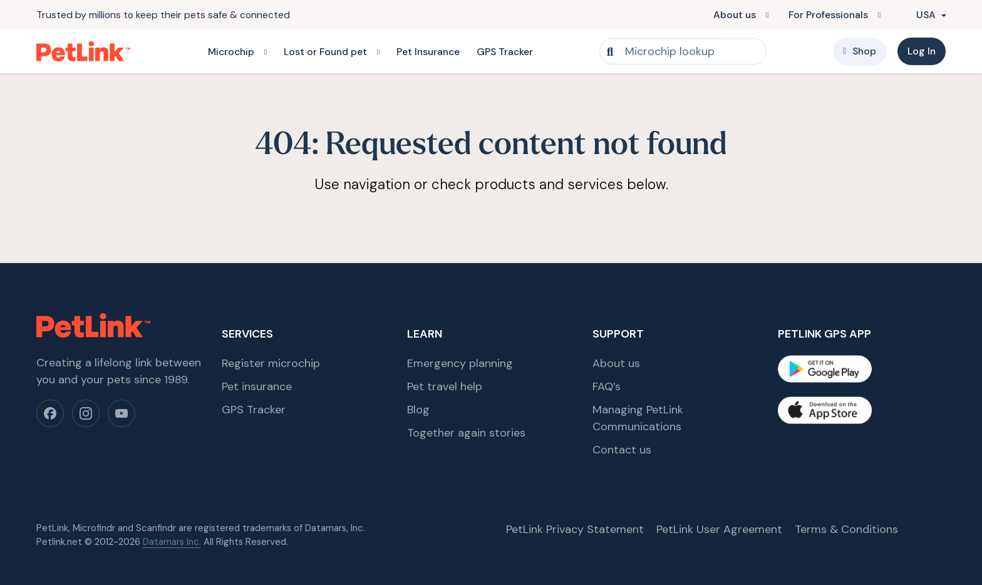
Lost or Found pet (325, 51)
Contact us (621, 449)
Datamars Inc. (172, 542)
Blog (418, 409)
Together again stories (466, 432)
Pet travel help (444, 386)
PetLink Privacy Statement (575, 529)
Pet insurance (257, 386)
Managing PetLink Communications (637, 418)
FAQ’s (606, 386)
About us (734, 14)
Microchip (231, 51)
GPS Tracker (505, 51)
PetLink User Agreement (719, 529)
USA (919, 14)
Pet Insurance (428, 51)
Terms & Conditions (846, 529)
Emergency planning (460, 363)
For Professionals (828, 14)
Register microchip (271, 363)
